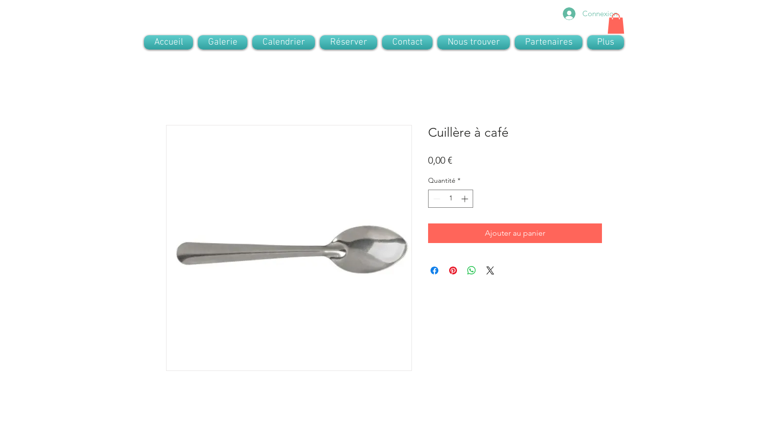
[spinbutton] (450, 198)
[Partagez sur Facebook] (434, 270)
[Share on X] (490, 270)
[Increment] (465, 198)
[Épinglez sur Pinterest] (453, 270)
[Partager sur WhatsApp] (472, 270)
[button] (615, 23)
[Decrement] (436, 198)
